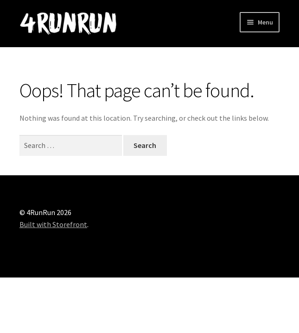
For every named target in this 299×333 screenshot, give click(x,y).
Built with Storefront (53, 224)
